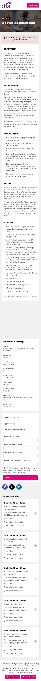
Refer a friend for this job (15, 430)
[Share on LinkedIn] (19, 487)
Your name (11, 436)
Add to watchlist (12, 418)
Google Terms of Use (18, 472)
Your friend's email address (17, 460)
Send (7, 478)
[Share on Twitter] (12, 487)
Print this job (10, 424)
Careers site (33, 5)
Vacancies (6, 18)
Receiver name (12, 452)
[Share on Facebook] (5, 487)
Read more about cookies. (24, 672)
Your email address (14, 444)
